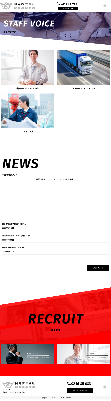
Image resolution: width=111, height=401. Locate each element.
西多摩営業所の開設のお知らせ (14, 225)
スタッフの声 (27, 133)
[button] (104, 6)
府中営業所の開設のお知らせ (13, 249)
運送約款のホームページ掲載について (17, 237)
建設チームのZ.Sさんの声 (27, 90)
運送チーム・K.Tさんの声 (83, 90)
